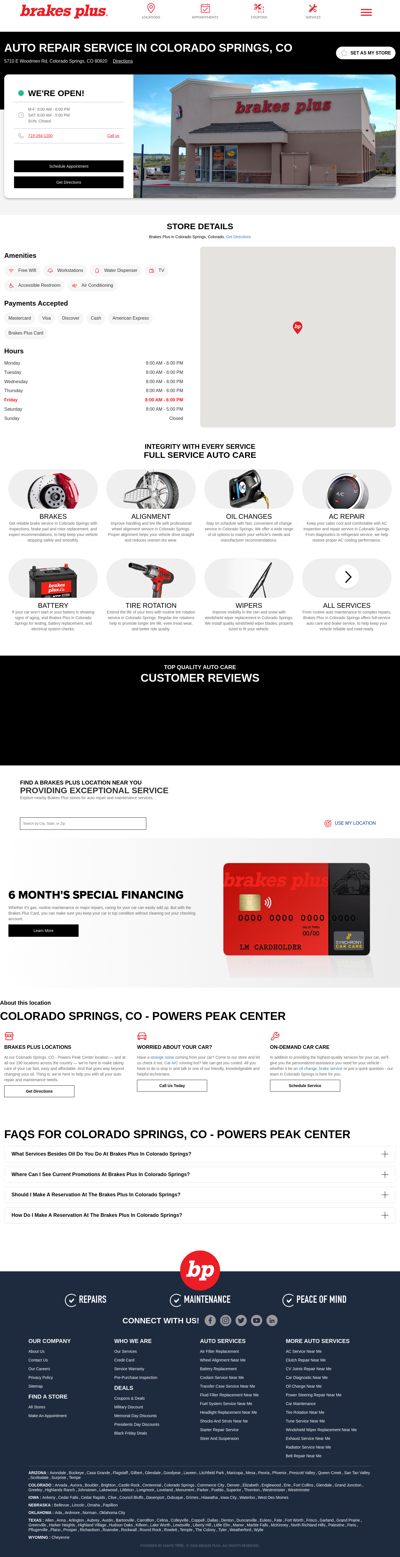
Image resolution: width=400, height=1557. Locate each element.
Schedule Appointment (68, 166)
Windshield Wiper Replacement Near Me (321, 1430)
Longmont (145, 1490)
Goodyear (172, 1472)
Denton (227, 1520)
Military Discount (128, 1407)
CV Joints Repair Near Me (309, 1369)
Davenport (155, 1497)
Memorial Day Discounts (135, 1415)
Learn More (43, 930)
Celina (162, 1520)
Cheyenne (61, 1537)
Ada (58, 1512)
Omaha (93, 1505)
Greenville (37, 1525)
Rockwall (129, 1530)
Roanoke (110, 1530)
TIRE (179, 1545)
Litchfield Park (211, 1472)
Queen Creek (329, 1472)
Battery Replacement (218, 1369)
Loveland (165, 1490)
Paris (351, 1525)
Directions (123, 61)
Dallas (212, 1520)
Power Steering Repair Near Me (313, 1395)
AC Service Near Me (304, 1351)
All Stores (36, 1407)
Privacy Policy (40, 1377)
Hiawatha (209, 1497)
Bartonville (125, 1520)
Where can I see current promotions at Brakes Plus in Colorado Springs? (200, 1174)
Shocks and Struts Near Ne (224, 1421)
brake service (330, 1068)
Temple (186, 1530)
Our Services (125, 1351)
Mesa (250, 1472)
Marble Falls (257, 1525)
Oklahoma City (112, 1512)
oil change (308, 1068)
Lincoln (78, 1505)
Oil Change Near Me (304, 1386)
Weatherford (240, 1530)
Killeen (141, 1525)
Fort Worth (294, 1520)
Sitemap (35, 1386)
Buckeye (76, 1472)
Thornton (252, 1490)
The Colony (205, 1530)
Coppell (197, 1520)
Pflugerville (37, 1530)
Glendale (153, 1472)
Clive (112, 1497)
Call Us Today (172, 1085)
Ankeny (49, 1497)
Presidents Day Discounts (136, 1424)
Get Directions (68, 182)
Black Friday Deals (130, 1433)
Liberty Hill (202, 1525)
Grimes (192, 1497)
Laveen (190, 1472)
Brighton (108, 1485)
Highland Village (92, 1525)
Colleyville (179, 1520)
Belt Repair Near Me (303, 1456)
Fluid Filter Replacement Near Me (229, 1395)
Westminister (273, 1490)
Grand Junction (348, 1485)
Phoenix (279, 1472)
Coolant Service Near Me (222, 1377)
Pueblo (217, 1490)
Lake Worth (160, 1525)
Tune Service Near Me (305, 1421)
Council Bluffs (131, 1497)
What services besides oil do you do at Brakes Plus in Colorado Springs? (200, 1154)
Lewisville (181, 1525)
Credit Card (124, 1360)
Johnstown (87, 1490)
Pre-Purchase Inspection (135, 1377)
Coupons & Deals (129, 1398)
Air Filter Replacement (219, 1351)
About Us (36, 1351)
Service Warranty (129, 1369)
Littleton (127, 1490)
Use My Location (350, 823)
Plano (56, 1530)
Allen (49, 1520)
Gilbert (136, 1472)
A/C (175, 1063)
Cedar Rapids (93, 1497)
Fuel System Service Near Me (226, 1403)
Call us (113, 135)
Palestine (336, 1525)
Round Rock (150, 1530)
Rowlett (170, 1530)
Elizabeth (251, 1485)
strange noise (162, 1057)
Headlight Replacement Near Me (228, 1412)
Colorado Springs (179, 1485)
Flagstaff (120, 1472)
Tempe (75, 1477)
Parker (203, 1490)
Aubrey (93, 1520)
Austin (107, 1520)
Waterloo (247, 1497)
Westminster (299, 1490)
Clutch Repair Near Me (306, 1360)
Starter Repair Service (219, 1430)
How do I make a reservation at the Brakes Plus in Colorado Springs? (200, 1215)
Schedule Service (305, 1085)
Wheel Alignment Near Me (223, 1360)
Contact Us (38, 1360)
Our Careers (39, 1369)
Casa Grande (98, 1472)
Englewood (271, 1485)
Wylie (259, 1530)
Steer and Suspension (219, 1438)
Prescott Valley (302, 1472)
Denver (233, 1485)
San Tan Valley (357, 1472)
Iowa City (228, 1497)
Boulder (91, 1485)
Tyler (222, 1530)
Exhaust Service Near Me (308, 1438)
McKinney (279, 1525)
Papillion (110, 1505)
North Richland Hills (308, 1525)
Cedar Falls (68, 1497)
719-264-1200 (40, 135)
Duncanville (247, 1520)
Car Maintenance (301, 1403)
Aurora (76, 1485)
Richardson (90, 1530)
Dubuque (175, 1497)
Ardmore (72, 1512)
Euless (265, 1520)
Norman (90, 1512)
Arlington (76, 1520)
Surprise (58, 1477)
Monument (185, 1490)
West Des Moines (273, 1497)
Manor (238, 1525)
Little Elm (222, 1525)
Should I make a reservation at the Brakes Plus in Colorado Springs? (200, 1194)
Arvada (61, 1485)
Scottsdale (39, 1477)
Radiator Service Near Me (308, 1447)
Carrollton (145, 1520)
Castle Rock (129, 1485)
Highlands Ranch (60, 1490)
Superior (233, 1490)
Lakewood (108, 1490)
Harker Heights (62, 1525)
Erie (287, 1485)
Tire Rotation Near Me (305, 1412)
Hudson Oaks (121, 1525)
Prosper (70, 1530)
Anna (61, 1520)
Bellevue (61, 1505)
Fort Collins (304, 1485)
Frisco (311, 1520)
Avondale (58, 1472)
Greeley (35, 1490)
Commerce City (210, 1485)
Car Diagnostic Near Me (307, 1377)
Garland (327, 1520)
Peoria (263, 1472)
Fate (278, 1520)
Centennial (151, 1485)
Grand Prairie (348, 1520)
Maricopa (235, 1472)
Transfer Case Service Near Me (227, 1386)
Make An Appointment (47, 1415)
